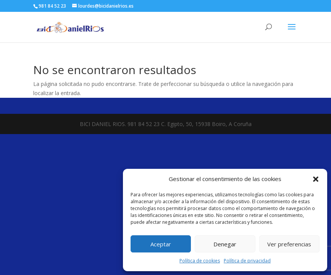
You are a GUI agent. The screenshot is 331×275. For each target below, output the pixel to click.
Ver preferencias (289, 244)
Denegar (224, 244)
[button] (316, 179)
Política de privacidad (247, 260)
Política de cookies (199, 260)
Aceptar (160, 244)
